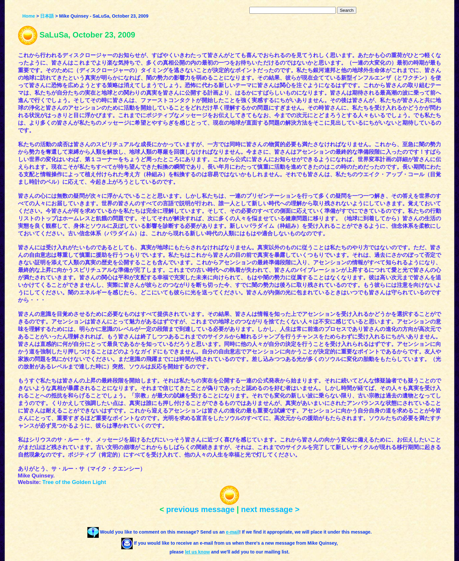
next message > (270, 509)
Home (28, 16)
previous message (200, 509)
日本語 (47, 16)
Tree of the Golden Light (74, 482)
